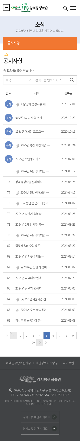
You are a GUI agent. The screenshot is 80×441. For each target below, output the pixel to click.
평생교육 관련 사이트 (35, 428)
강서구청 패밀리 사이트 (36, 417)
